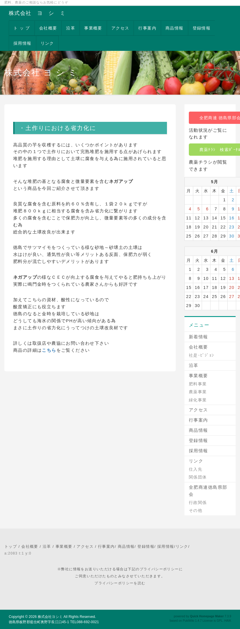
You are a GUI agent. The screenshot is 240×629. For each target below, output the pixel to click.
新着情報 (198, 336)
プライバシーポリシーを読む (119, 583)
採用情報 (22, 43)
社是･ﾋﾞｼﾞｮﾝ (201, 355)
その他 (195, 510)
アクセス (120, 28)
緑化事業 (198, 400)
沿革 (70, 28)
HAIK (227, 620)
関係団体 (198, 477)
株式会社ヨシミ (50, 617)
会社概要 (48, 28)
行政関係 (198, 502)
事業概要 (93, 28)
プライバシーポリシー (159, 569)
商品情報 (174, 28)
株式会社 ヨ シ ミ (37, 13)
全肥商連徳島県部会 (208, 491)
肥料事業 (198, 384)
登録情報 (202, 28)
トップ (10, 546)
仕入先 (195, 469)
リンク (47, 43)
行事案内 (147, 28)
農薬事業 (198, 391)
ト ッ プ (21, 28)
